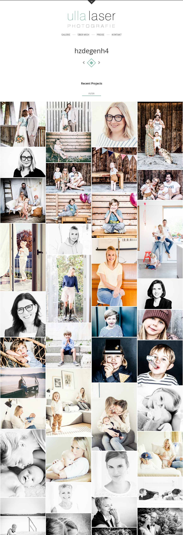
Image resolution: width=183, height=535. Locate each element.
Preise (100, 34)
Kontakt (117, 34)
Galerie (65, 34)
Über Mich (83, 34)
